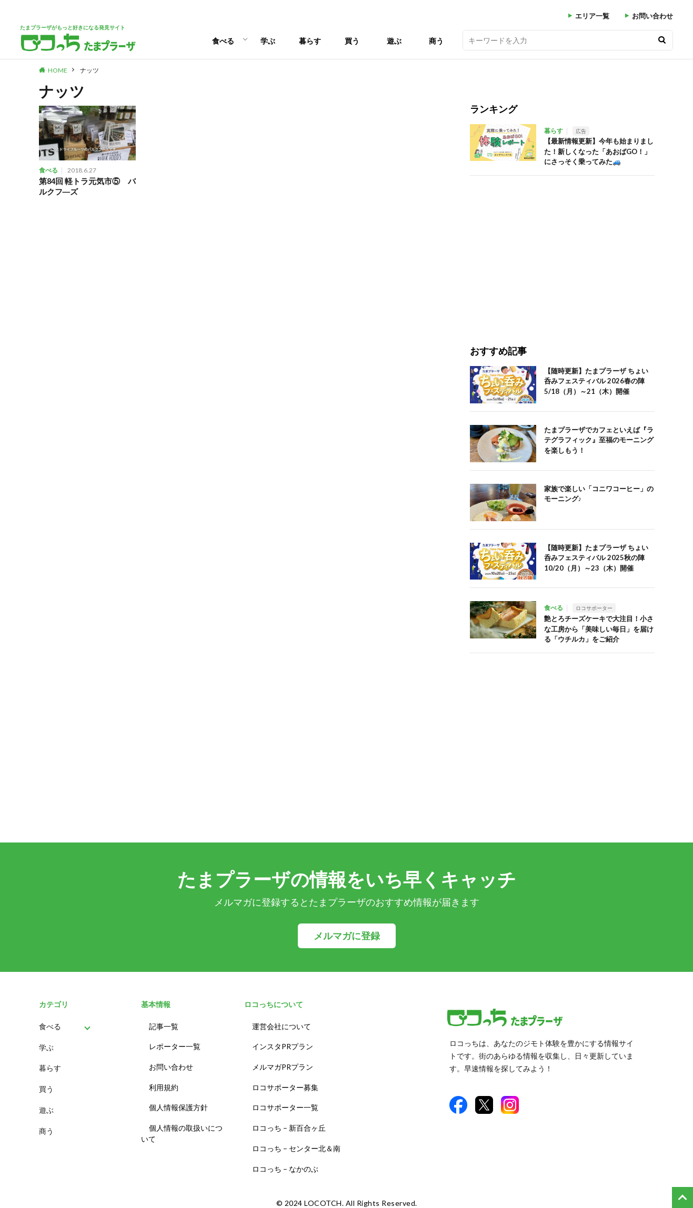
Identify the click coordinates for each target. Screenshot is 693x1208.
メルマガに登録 (347, 935)
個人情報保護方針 (178, 1103)
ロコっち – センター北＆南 (296, 1142)
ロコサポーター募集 (285, 1084)
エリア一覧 (592, 16)
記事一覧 (163, 1025)
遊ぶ (394, 40)
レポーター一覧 (174, 1045)
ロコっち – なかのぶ (285, 1162)
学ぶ (267, 40)
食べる (223, 40)
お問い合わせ (652, 16)
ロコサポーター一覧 (285, 1103)
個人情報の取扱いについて (182, 1129)
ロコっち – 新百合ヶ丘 (289, 1123)
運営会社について (281, 1025)
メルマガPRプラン (282, 1064)
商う (436, 40)
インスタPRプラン (282, 1045)
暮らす (310, 40)
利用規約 (163, 1084)
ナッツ (89, 70)
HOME (57, 70)
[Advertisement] (562, 249)
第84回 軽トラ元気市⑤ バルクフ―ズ (84, 186)
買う (352, 40)
